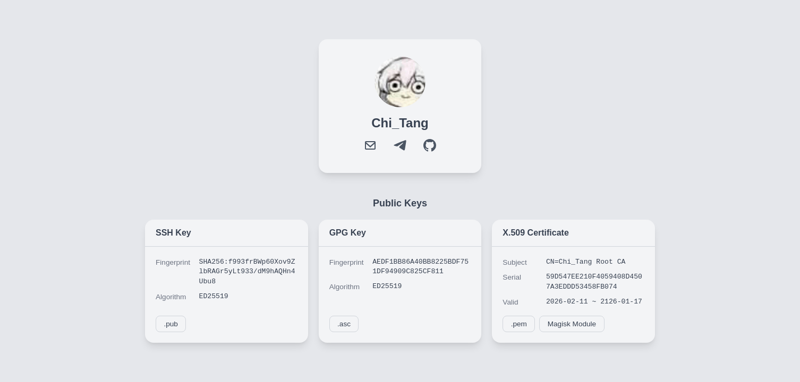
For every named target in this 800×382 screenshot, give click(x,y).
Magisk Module (572, 324)
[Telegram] (400, 145)
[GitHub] (429, 145)
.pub (170, 324)
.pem (519, 324)
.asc (344, 324)
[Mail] (370, 145)
